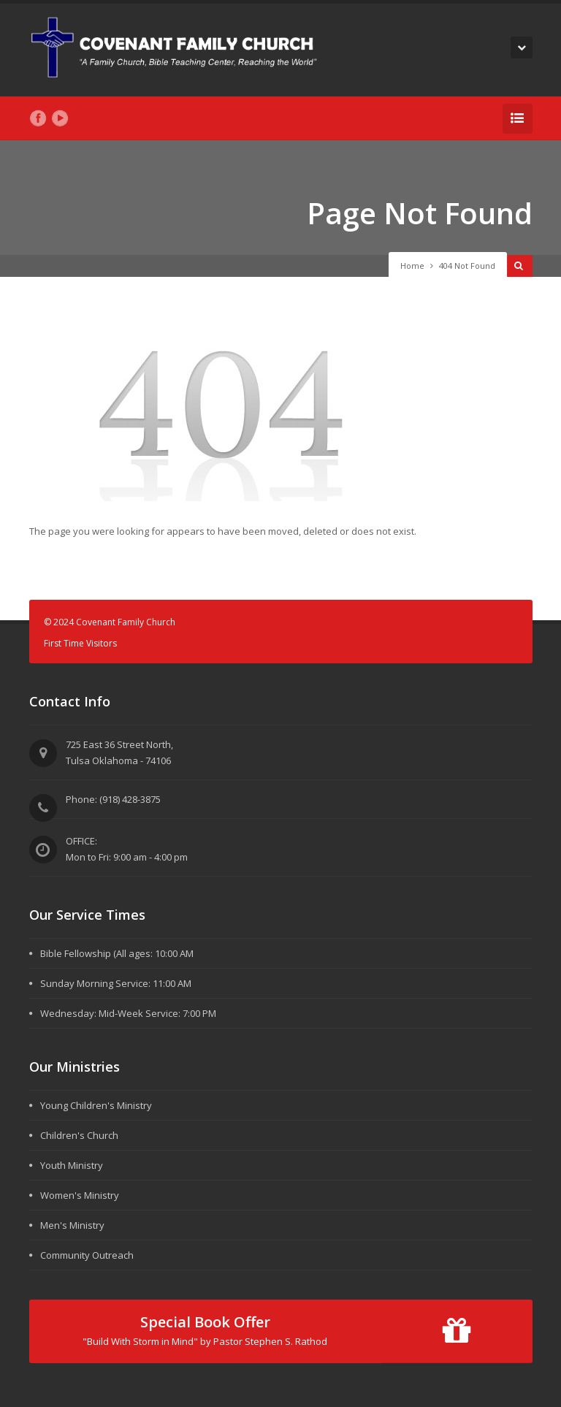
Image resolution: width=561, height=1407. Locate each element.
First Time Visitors (80, 643)
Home (412, 265)
